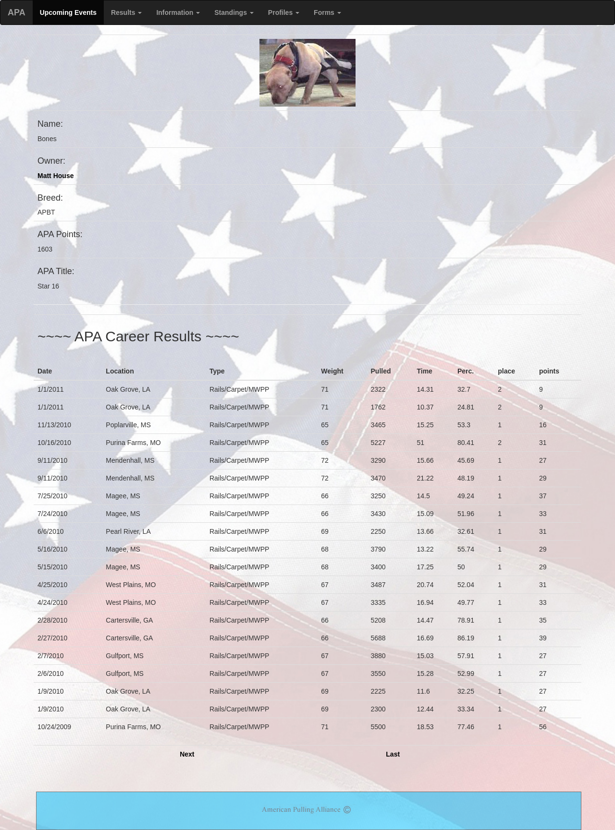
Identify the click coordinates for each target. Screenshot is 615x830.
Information (178, 12)
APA (16, 12)
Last (393, 754)
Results (126, 12)
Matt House (55, 176)
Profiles (283, 12)
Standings (234, 12)
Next (187, 754)
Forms (327, 12)
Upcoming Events (68, 12)
